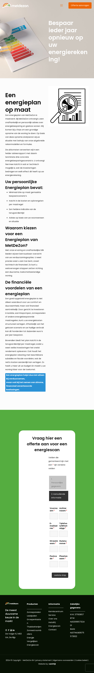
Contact (52, 629)
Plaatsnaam (63, 557)
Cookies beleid (81, 660)
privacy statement (44, 660)
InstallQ (52, 622)
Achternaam (63, 509)
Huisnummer (63, 542)
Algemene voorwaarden (63, 660)
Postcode (53, 557)
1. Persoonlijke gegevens (57, 483)
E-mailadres (53, 526)
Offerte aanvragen (80, 5)
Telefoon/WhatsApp (63, 526)
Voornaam (53, 509)
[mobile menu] (61, 5)
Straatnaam (54, 542)
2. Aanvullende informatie (58, 496)
